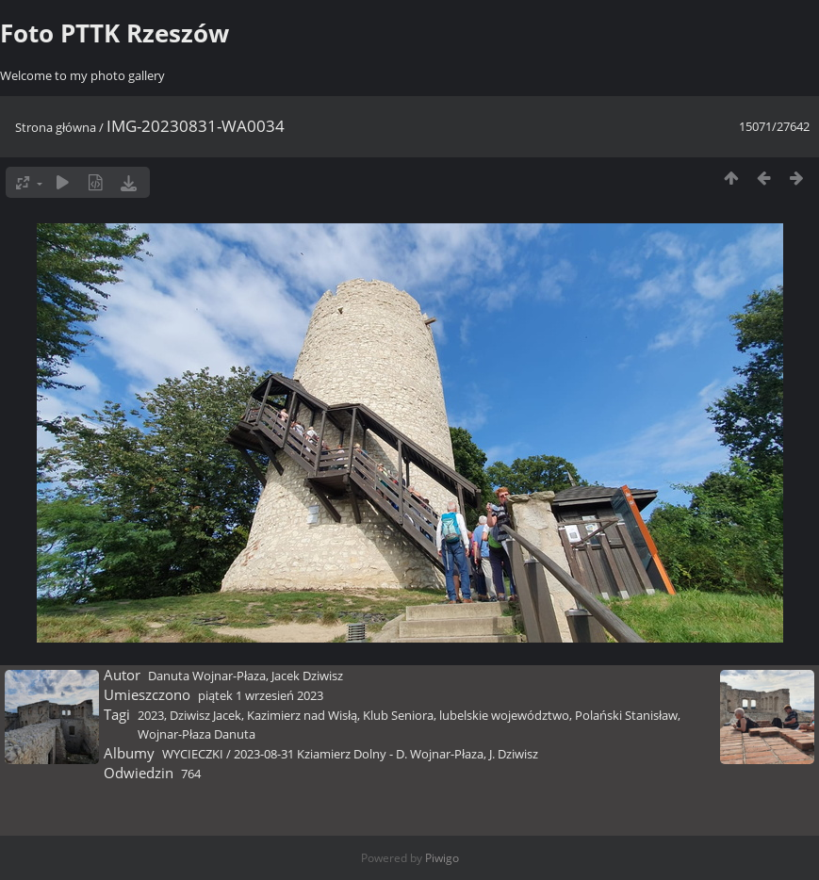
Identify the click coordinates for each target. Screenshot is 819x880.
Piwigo (442, 858)
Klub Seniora (398, 715)
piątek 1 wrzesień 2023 (260, 695)
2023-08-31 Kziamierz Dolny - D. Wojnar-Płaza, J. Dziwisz (386, 753)
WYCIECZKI (192, 753)
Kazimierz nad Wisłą (302, 715)
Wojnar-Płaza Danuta (196, 733)
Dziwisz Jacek (205, 715)
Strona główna (55, 127)
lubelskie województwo (504, 715)
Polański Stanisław (626, 715)
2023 (151, 715)
